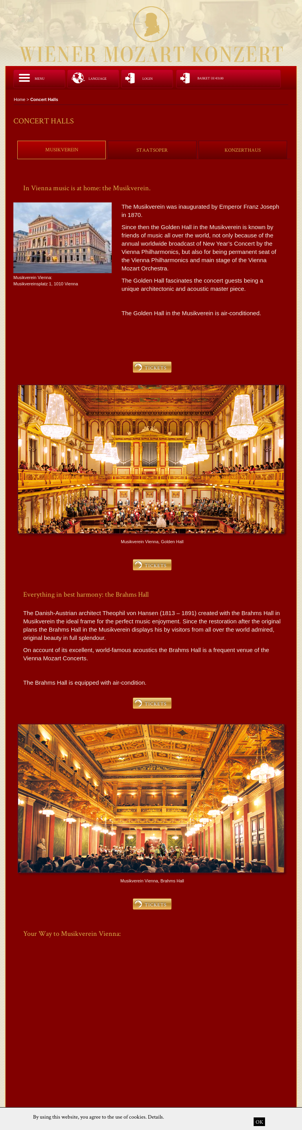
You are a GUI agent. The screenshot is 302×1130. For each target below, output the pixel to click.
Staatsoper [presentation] (152, 150)
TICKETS (156, 368)
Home (19, 99)
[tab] (61, 150)
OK (259, 1121)
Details (155, 1116)
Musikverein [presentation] (61, 149)
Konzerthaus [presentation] (243, 150)
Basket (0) (210, 78)
